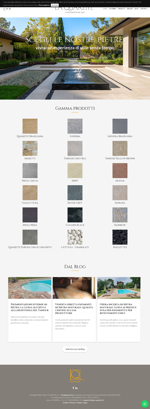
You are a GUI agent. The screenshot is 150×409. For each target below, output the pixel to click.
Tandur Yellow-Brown (120, 158)
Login (85, 403)
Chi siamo (112, 9)
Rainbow (120, 225)
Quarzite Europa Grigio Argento (30, 247)
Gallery (130, 9)
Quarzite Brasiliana (30, 136)
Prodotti (121, 9)
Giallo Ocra (30, 202)
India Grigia (30, 180)
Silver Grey (75, 202)
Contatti (143, 9)
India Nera (30, 225)
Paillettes (120, 247)
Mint (75, 180)
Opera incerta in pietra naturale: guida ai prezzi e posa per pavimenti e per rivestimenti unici (118, 309)
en (10, 9)
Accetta (55, 5)
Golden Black (75, 225)
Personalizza (44, 5)
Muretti (30, 158)
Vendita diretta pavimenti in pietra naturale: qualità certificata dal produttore (74, 309)
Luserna (75, 136)
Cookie (79, 403)
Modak (119, 180)
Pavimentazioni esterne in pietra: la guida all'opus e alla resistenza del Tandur (30, 307)
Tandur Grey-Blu (75, 158)
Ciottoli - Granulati (75, 247)
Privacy (72, 403)
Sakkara (120, 202)
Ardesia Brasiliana (120, 136)
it (4, 9)
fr (7, 9)
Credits (66, 403)
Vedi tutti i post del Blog (75, 349)
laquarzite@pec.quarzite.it (93, 400)
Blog (136, 9)
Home (105, 9)
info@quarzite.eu (67, 395)
